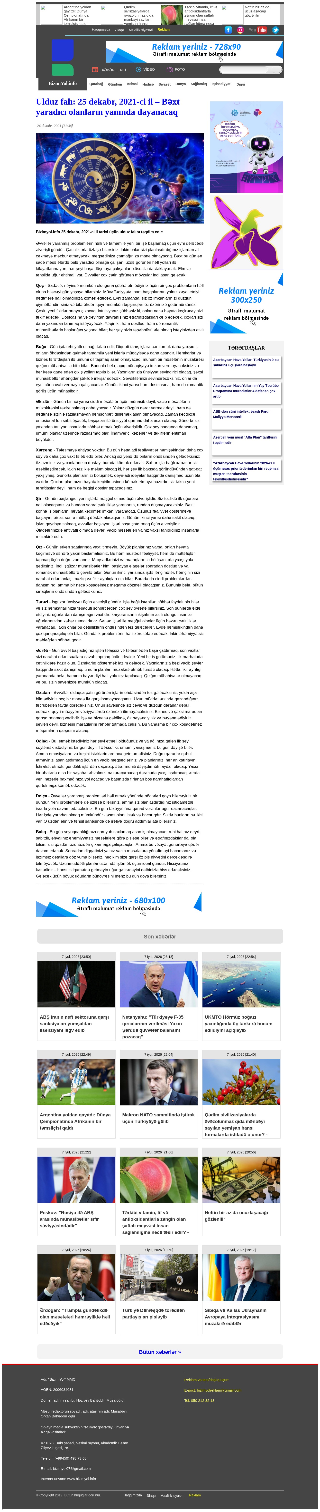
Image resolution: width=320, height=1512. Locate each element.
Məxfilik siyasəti (172, 1496)
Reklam (195, 1495)
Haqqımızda (133, 1495)
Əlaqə (151, 1496)
